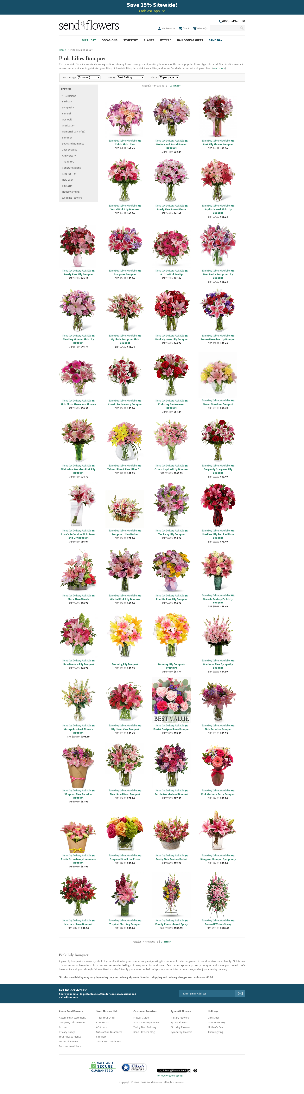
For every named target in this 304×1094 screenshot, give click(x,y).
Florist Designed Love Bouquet (171, 729)
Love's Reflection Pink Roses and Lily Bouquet (78, 535)
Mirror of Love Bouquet (78, 924)
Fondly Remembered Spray (171, 924)
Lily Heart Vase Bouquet (125, 729)
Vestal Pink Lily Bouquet (125, 209)
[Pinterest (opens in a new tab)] (195, 1070)
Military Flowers (180, 1017)
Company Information (72, 1022)
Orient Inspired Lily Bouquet (171, 469)
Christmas (213, 1017)
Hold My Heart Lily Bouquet (171, 339)
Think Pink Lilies (125, 144)
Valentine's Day (216, 1022)
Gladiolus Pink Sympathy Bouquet (218, 665)
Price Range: (69, 77)
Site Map (101, 1036)
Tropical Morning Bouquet (125, 924)
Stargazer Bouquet (125, 274)
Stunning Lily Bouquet (125, 664)
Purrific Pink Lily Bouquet (171, 599)
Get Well (67, 119)
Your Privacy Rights (70, 1036)
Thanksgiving (215, 1032)
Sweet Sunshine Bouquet (218, 404)
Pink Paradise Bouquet (218, 729)
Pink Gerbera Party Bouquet (218, 794)
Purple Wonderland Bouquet (171, 794)
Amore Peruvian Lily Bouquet (218, 339)
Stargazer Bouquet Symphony (218, 859)
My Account (168, 28)
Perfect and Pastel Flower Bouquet (171, 146)
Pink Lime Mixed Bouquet (125, 794)
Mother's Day (215, 1027)
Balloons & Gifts (190, 40)
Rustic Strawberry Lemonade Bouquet (78, 860)
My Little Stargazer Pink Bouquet (125, 341)
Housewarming (70, 191)
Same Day (215, 40)
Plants (148, 40)
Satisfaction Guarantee (109, 1032)
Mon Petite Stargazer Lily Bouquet (218, 276)
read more (219, 68)
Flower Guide (141, 1017)
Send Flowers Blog (144, 1032)
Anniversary (69, 155)
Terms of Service (68, 1041)
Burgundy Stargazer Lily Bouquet (218, 470)
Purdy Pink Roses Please (171, 209)
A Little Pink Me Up (171, 274)
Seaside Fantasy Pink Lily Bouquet (218, 600)
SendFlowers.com (89, 24)
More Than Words (78, 599)
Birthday (89, 40)
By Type (165, 40)
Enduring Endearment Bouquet (171, 405)
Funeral (66, 113)
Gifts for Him (69, 173)
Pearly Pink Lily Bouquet (78, 274)
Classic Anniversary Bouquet (125, 404)
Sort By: (111, 77)
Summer (67, 137)
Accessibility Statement (72, 1017)
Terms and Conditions (109, 1041)
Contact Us (102, 1022)
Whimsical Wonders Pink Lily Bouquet (78, 470)
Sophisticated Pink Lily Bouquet (218, 211)
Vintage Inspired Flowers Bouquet (78, 730)
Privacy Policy (67, 1032)
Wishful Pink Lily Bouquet (125, 599)
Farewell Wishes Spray (218, 924)
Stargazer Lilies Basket (124, 534)
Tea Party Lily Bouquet (171, 534)
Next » (177, 85)
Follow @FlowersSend (170, 1075)
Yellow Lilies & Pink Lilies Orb (124, 469)
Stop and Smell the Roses (125, 859)
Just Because (69, 149)
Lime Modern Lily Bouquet (78, 664)
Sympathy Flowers (181, 1032)
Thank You (68, 161)
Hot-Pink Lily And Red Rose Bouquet (218, 535)
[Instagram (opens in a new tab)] (189, 1070)
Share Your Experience (146, 1022)
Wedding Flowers (72, 197)
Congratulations (71, 167)
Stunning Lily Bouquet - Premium (171, 665)
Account (63, 1027)
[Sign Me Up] (240, 993)
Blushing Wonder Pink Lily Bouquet (78, 341)
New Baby (67, 179)
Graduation (68, 125)
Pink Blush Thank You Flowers (78, 404)
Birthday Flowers (180, 1027)
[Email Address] (207, 993)
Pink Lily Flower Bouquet (218, 144)
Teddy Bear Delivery (144, 1027)
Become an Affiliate (70, 1046)
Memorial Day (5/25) (73, 131)
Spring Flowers (179, 1022)
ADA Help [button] (101, 1027)
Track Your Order (105, 1017)
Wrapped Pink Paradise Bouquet (78, 795)
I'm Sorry (67, 185)
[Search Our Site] (225, 28)
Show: (154, 77)
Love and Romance (73, 143)
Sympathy (130, 40)
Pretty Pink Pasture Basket (171, 859)
